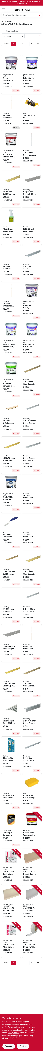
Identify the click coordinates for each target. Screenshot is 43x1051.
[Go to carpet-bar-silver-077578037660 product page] (32, 189)
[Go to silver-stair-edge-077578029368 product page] (32, 718)
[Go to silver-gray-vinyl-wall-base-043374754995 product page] (32, 903)
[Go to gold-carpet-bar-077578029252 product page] (32, 380)
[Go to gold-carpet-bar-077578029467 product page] (11, 681)
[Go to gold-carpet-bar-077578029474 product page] (11, 455)
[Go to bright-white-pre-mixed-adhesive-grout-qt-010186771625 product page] (11, 494)
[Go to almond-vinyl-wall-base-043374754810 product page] (11, 903)
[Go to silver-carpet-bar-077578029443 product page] (11, 718)
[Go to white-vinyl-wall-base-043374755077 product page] (11, 939)
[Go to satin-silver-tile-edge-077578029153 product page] (11, 792)
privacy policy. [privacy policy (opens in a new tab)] (13, 1033)
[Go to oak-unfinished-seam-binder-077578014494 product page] (32, 532)
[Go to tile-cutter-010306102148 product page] (32, 113)
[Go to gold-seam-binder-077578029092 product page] (11, 606)
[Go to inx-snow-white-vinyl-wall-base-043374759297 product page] (32, 939)
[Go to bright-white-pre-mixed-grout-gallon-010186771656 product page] (32, 74)
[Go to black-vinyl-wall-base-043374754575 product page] (11, 867)
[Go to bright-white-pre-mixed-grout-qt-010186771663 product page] (32, 341)
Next (37, 44)
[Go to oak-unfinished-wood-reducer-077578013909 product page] (32, 494)
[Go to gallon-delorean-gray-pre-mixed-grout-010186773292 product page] (11, 74)
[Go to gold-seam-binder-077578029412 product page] (32, 226)
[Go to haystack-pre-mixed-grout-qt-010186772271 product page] (11, 341)
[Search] (39, 15)
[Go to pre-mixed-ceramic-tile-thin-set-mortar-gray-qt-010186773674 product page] (11, 380)
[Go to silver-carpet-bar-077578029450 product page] (32, 455)
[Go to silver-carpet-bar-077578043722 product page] (32, 151)
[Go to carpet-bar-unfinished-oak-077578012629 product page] (32, 643)
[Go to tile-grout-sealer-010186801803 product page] (11, 226)
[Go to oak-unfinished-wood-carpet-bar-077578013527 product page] (11, 418)
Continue (8, 1046)
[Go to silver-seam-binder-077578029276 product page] (32, 418)
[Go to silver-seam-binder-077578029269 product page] (32, 606)
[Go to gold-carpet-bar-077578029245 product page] (32, 681)
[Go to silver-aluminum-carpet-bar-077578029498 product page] (32, 263)
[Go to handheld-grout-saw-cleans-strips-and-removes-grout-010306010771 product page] (11, 532)
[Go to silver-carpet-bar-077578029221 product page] (32, 755)
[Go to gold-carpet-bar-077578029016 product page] (32, 569)
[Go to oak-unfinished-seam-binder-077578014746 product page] (11, 263)
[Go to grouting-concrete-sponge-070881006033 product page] (11, 830)
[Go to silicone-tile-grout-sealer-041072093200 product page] (11, 755)
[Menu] (3, 9)
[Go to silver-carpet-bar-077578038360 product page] (11, 643)
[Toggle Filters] (40, 36)
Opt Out (23, 1046)
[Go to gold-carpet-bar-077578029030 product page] (11, 189)
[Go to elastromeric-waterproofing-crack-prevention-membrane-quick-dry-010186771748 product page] (32, 830)
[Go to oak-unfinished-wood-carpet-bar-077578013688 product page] (11, 302)
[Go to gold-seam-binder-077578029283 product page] (11, 569)
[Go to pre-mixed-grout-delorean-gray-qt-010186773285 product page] (32, 302)
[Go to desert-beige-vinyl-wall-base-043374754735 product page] (32, 867)
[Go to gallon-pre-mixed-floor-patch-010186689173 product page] (11, 151)
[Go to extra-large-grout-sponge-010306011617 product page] (32, 792)
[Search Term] (21, 15)
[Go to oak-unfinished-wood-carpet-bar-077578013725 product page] (11, 113)
